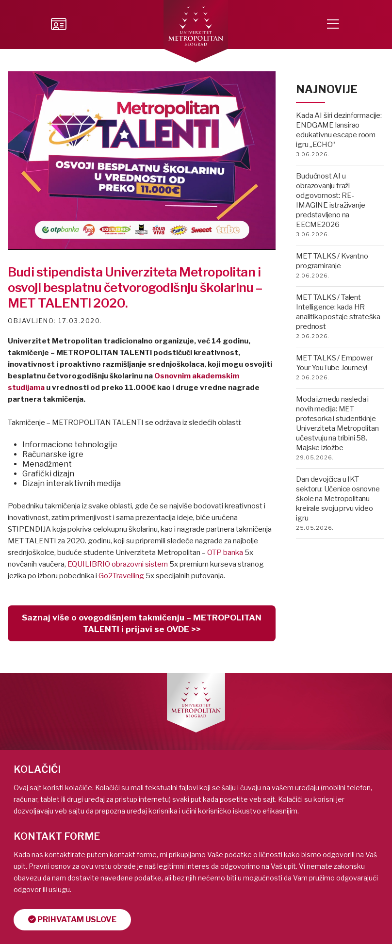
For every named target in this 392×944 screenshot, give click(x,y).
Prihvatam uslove (72, 919)
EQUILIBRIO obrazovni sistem (117, 564)
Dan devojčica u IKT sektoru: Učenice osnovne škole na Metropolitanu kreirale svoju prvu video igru (337, 498)
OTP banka (225, 552)
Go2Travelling (121, 575)
